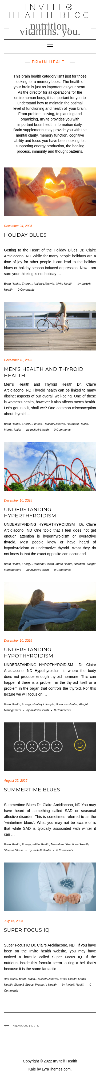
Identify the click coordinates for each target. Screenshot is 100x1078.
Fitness (37, 423)
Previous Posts (25, 1026)
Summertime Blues (32, 790)
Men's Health (12, 429)
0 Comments (26, 289)
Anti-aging (10, 978)
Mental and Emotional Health (70, 844)
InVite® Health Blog (50, 11)
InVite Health (64, 283)
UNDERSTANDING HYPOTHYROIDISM (28, 653)
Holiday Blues (25, 235)
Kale (32, 1069)
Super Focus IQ (27, 930)
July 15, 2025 (13, 921)
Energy (26, 283)
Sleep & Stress (13, 850)
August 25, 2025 (15, 781)
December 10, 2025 (18, 360)
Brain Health (12, 283)
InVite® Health (65, 1061)
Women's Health (46, 984)
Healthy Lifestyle (43, 283)
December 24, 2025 (18, 226)
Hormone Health (77, 423)
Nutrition (79, 563)
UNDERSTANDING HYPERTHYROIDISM (31, 513)
